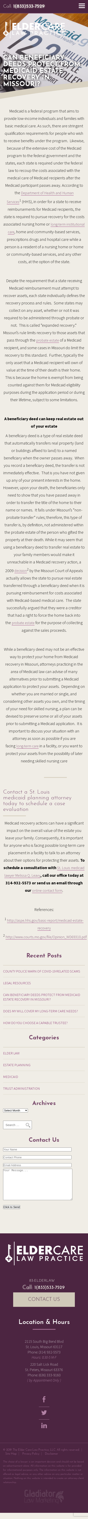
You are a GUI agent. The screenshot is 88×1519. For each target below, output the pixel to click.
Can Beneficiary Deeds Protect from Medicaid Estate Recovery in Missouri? (41, 997)
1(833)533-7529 (29, 6)
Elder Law (11, 1053)
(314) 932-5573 (50, 1358)
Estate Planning (16, 1065)
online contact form (47, 890)
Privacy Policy (30, 1460)
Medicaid (10, 1076)
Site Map (11, 1460)
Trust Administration (21, 1088)
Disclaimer (51, 1460)
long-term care (27, 746)
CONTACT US (44, 1305)
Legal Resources (17, 983)
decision (20, 570)
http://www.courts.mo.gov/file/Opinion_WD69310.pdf (46, 937)
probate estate (47, 340)
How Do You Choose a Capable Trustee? (35, 1023)
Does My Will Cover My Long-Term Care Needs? (40, 1011)
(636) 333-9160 (50, 1381)
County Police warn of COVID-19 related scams (41, 971)
